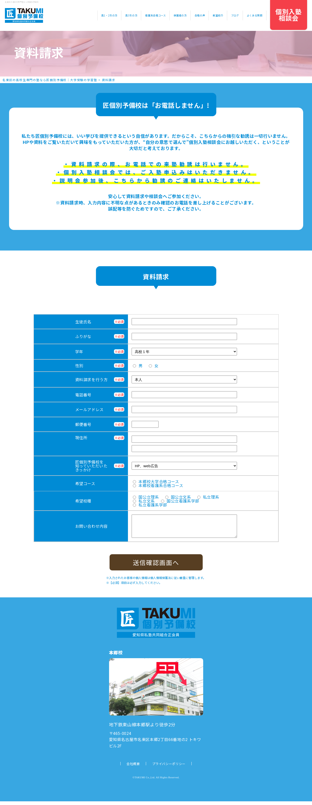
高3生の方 (131, 15)
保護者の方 (180, 15)
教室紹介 (218, 15)
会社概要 (133, 767)
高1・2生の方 (109, 15)
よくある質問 (254, 15)
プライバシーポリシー (169, 767)
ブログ (235, 15)
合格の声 (200, 15)
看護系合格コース (155, 15)
